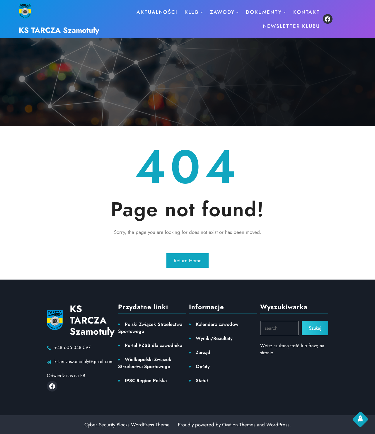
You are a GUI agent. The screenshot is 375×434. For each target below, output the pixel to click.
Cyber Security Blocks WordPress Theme (126, 424)
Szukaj (315, 328)
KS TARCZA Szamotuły (59, 30)
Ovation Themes (238, 424)
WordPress (277, 424)
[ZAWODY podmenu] (237, 12)
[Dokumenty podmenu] (284, 12)
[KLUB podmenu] (201, 12)
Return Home (188, 260)
